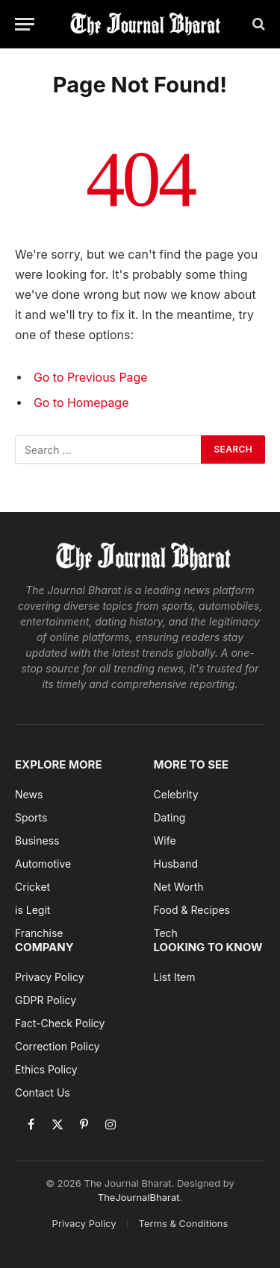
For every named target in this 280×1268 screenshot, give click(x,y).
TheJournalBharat (139, 1197)
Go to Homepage (81, 403)
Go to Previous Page (91, 377)
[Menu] (24, 24)
